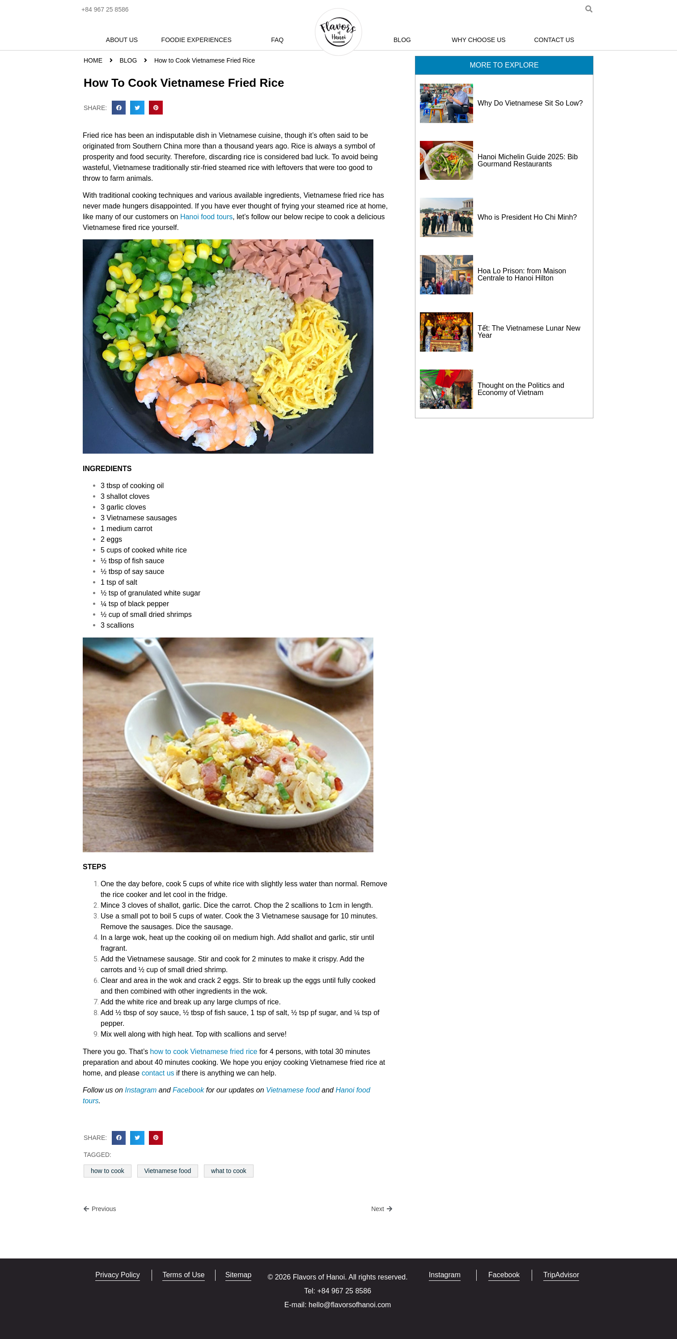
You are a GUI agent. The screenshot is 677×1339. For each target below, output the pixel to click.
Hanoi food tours (206, 217)
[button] (119, 108)
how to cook (107, 1170)
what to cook (228, 1170)
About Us (122, 39)
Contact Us (554, 39)
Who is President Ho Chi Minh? (527, 217)
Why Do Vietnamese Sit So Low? (530, 103)
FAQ (277, 39)
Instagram (141, 1090)
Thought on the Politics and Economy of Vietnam (521, 389)
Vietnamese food (293, 1090)
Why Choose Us (478, 39)
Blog (402, 39)
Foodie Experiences (196, 39)
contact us (158, 1073)
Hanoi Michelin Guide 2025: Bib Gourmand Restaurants (528, 160)
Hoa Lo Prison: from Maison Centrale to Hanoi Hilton (522, 274)
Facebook (189, 1090)
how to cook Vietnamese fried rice (204, 1051)
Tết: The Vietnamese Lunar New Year (529, 331)
